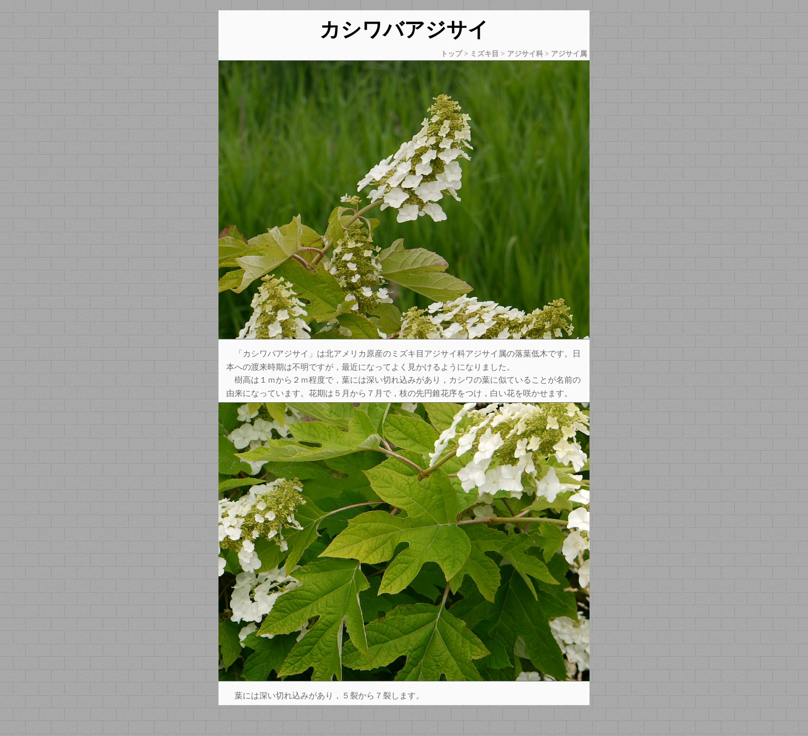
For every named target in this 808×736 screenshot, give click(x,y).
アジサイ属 (569, 53)
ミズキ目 (484, 53)
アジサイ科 (525, 53)
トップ (451, 53)
